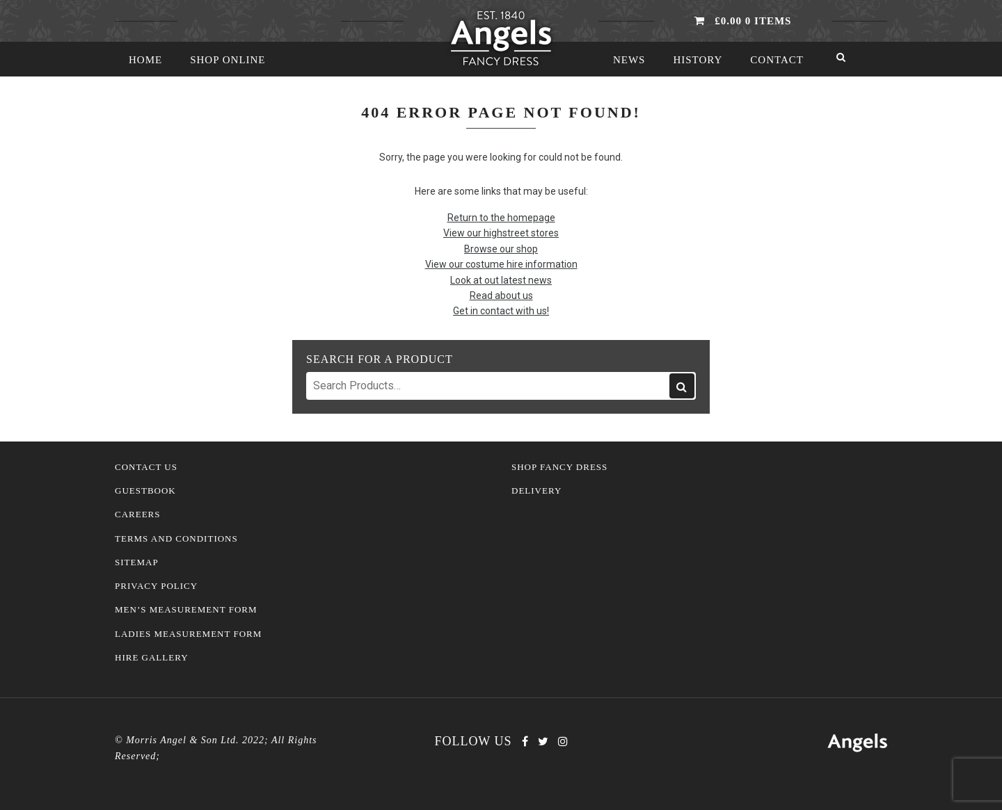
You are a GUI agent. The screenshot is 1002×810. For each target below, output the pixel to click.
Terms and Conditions (176, 539)
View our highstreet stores (501, 232)
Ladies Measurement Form (188, 634)
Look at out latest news (501, 280)
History (697, 59)
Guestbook (145, 491)
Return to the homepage (501, 217)
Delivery (536, 491)
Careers (138, 514)
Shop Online (227, 59)
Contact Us (146, 467)
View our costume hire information (501, 264)
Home (145, 59)
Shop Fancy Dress (559, 467)
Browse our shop (501, 248)
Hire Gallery (152, 658)
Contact (777, 59)
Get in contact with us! (501, 310)
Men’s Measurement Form (186, 610)
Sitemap (137, 562)
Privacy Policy (156, 586)
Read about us (501, 295)
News (629, 59)
